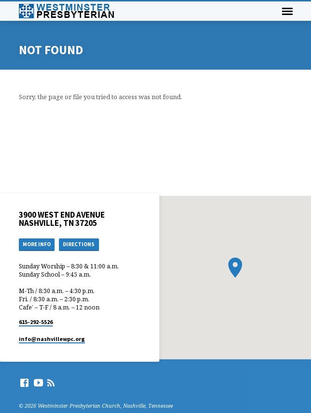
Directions (79, 244)
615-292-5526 (36, 321)
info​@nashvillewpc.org (52, 338)
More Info (37, 244)
